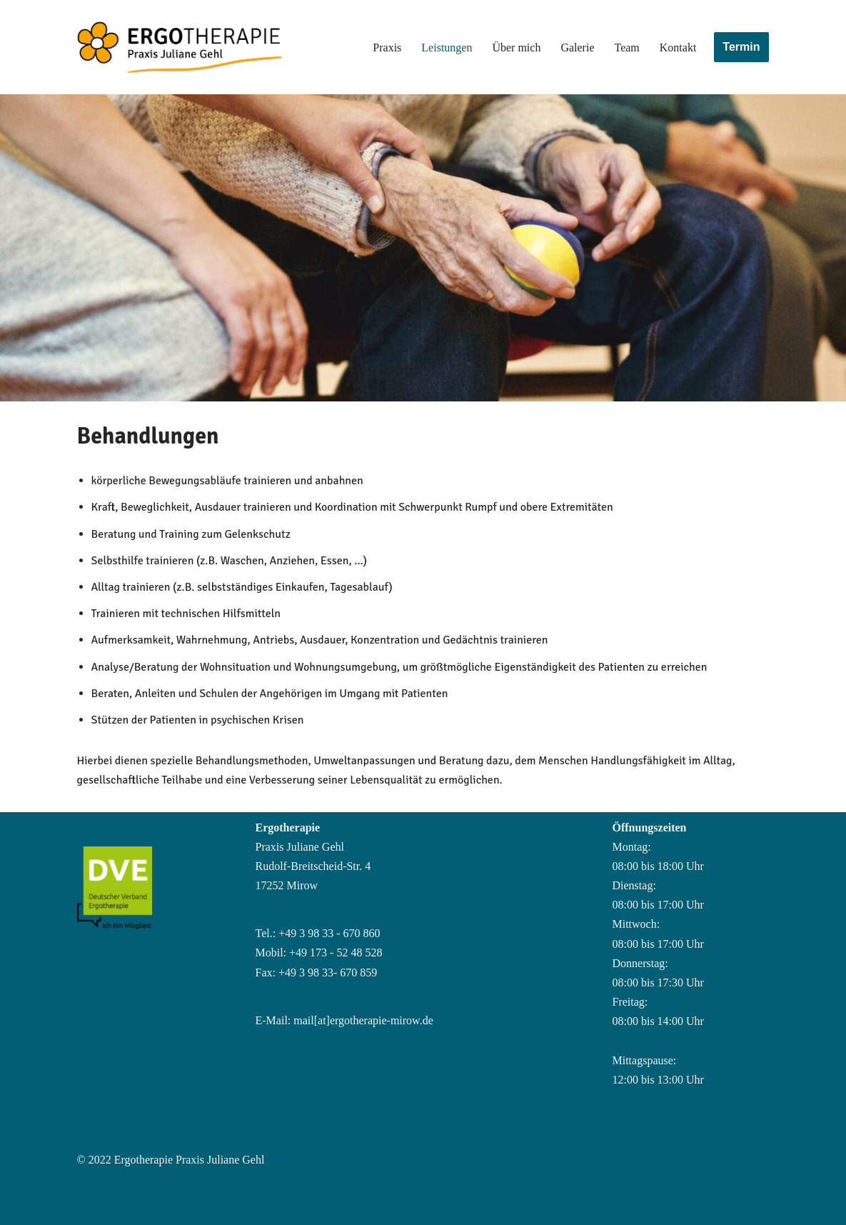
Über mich (516, 47)
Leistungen (446, 47)
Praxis (387, 47)
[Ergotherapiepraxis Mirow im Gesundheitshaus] (205, 47)
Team (626, 47)
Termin (741, 47)
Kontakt (678, 47)
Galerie (577, 47)
